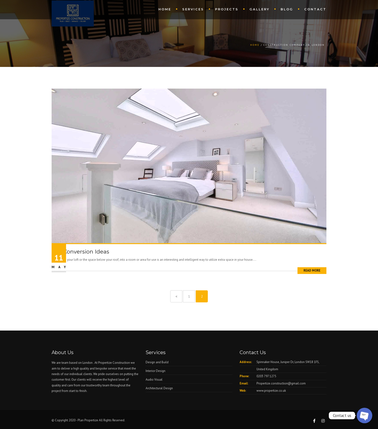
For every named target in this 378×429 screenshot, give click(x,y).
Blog (287, 9)
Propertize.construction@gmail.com (281, 383)
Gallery (260, 9)
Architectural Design (159, 388)
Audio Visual (154, 379)
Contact (315, 9)
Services (193, 9)
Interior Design (155, 371)
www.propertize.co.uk (271, 391)
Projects (226, 9)
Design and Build (157, 362)
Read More (312, 270)
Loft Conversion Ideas (80, 251)
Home (164, 9)
